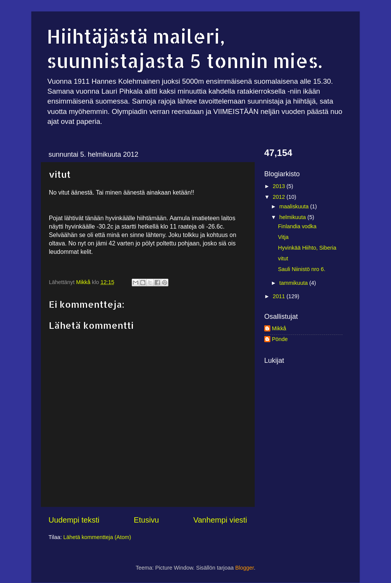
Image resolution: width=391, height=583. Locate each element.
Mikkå (279, 328)
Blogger (244, 568)
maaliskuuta (295, 206)
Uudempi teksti (73, 520)
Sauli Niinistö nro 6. (301, 269)
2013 (279, 186)
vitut (283, 258)
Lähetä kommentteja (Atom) (97, 537)
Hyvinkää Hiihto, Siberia (307, 248)
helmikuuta (294, 217)
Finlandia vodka (297, 226)
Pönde (280, 339)
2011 (279, 296)
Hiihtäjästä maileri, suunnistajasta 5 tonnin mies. (184, 48)
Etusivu (146, 520)
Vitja (283, 237)
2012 (279, 197)
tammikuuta (294, 283)
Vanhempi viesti (220, 520)
